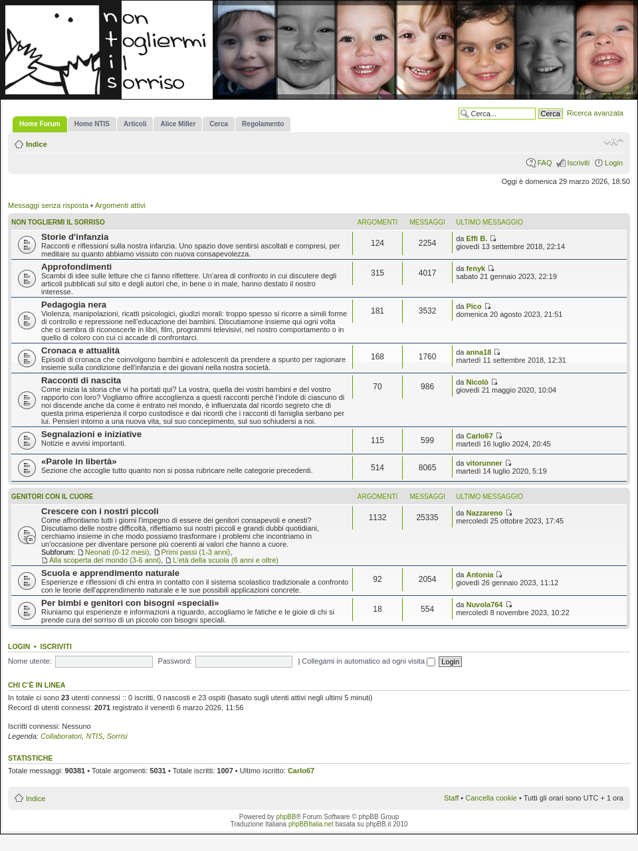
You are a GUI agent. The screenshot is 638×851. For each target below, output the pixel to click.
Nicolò (477, 382)
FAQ (544, 163)
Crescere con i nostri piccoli (100, 511)
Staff (451, 798)
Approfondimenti (76, 267)
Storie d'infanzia (74, 237)
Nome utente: (30, 661)
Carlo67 (479, 436)
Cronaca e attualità (80, 350)
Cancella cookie (491, 798)
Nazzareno (484, 513)
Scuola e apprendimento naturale (110, 573)
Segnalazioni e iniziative (91, 434)
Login (614, 163)
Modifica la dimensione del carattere (613, 141)
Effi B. (476, 238)
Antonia (479, 575)
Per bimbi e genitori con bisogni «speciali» (130, 603)
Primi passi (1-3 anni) (196, 552)
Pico (473, 306)
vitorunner (484, 463)
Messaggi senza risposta (48, 205)
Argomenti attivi (120, 205)
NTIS (94, 736)
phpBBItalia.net (311, 824)
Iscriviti (578, 163)
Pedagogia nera (73, 305)
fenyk (475, 268)
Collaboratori (61, 736)
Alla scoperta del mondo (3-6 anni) (105, 560)
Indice (36, 144)
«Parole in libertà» (79, 461)
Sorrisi (117, 736)
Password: (175, 661)
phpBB (286, 816)
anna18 (478, 352)
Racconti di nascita (81, 380)
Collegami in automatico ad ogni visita (368, 661)
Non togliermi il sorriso (58, 222)
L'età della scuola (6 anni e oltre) (225, 560)
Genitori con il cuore (52, 496)
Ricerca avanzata (595, 113)
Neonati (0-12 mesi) (117, 552)
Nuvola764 (484, 605)
